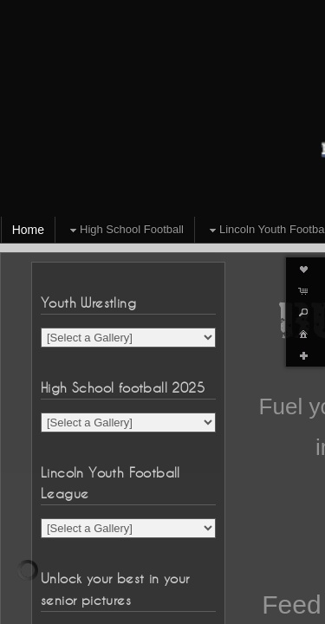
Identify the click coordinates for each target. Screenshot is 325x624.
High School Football (125, 230)
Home (28, 230)
